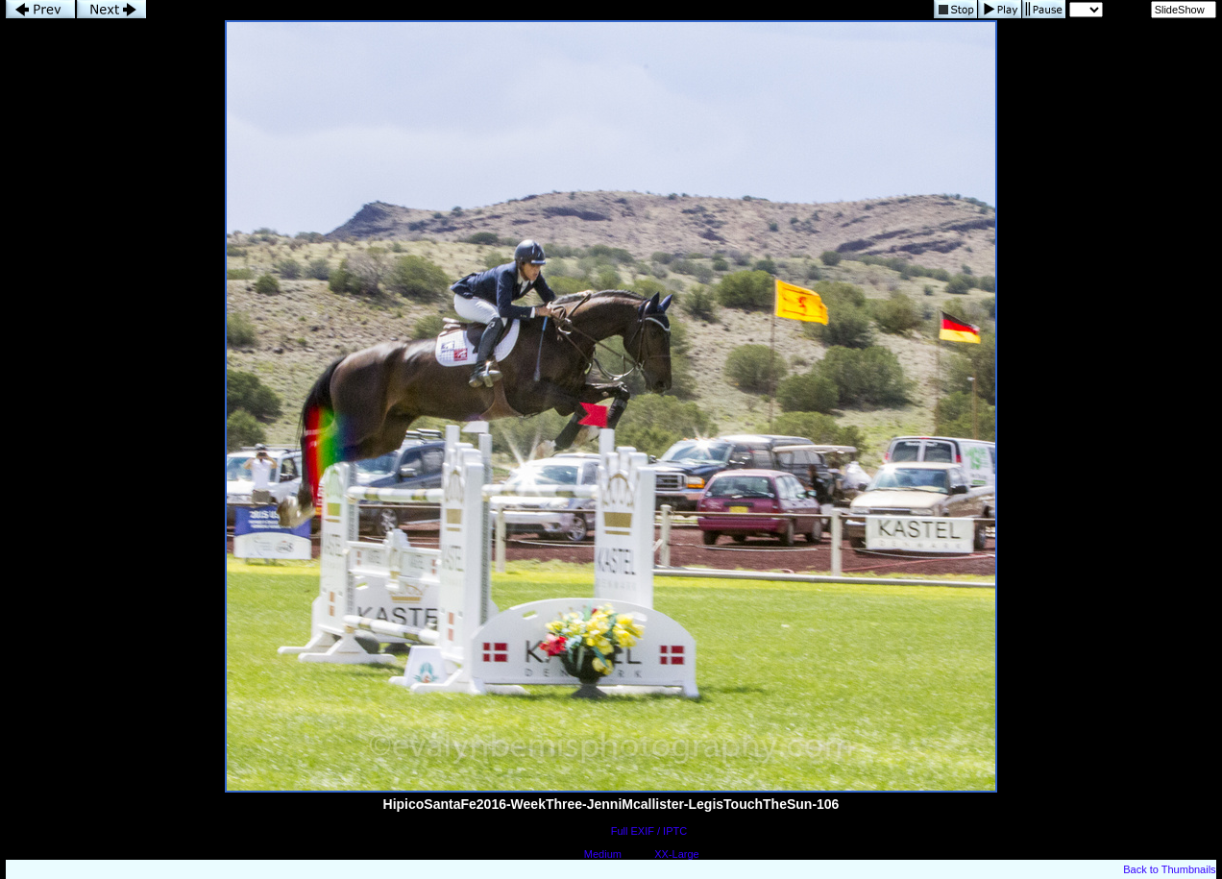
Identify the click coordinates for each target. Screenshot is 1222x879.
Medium (603, 854)
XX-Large (676, 854)
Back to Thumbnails (1169, 869)
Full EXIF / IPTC (649, 831)
